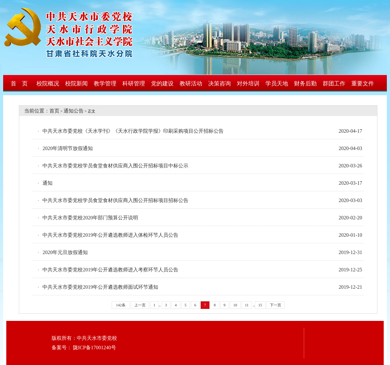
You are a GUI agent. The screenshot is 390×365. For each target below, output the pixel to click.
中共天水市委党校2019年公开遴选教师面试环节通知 (100, 287)
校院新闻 (76, 83)
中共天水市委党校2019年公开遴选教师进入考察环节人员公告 (110, 269)
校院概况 (47, 83)
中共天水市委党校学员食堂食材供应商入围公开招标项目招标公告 (115, 200)
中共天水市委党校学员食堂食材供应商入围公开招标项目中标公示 (115, 165)
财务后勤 (305, 83)
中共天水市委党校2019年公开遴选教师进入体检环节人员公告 (110, 235)
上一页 (140, 305)
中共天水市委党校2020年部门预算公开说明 (90, 217)
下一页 (275, 305)
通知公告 (74, 110)
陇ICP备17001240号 (94, 347)
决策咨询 (219, 83)
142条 (120, 305)
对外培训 (248, 83)
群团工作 (334, 83)
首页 (54, 110)
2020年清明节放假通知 (67, 148)
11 (247, 305)
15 (260, 305)
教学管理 (105, 83)
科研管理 (133, 83)
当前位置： (34, 110)
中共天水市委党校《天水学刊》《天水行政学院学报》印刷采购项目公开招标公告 (133, 131)
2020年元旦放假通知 (65, 252)
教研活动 (191, 83)
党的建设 (162, 83)
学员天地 (276, 83)
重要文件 (362, 83)
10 (235, 305)
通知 (47, 183)
